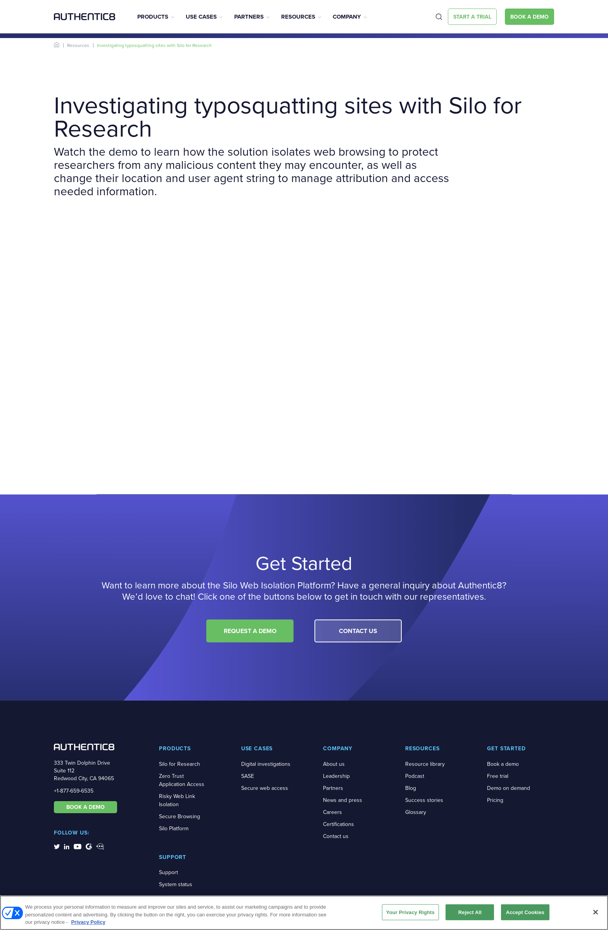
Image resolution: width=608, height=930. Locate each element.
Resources (298, 16)
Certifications (338, 824)
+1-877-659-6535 (73, 791)
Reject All (470, 912)
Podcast (414, 776)
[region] (304, 912)
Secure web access (264, 788)
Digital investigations (265, 764)
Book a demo (503, 764)
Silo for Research (179, 764)
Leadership (336, 776)
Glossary (415, 812)
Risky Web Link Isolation (177, 800)
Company (347, 16)
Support (168, 872)
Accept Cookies (525, 912)
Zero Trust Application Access (181, 780)
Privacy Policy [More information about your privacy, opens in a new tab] (88, 922)
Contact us (336, 836)
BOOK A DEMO (85, 807)
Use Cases (201, 16)
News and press (342, 800)
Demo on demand (508, 788)
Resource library (425, 764)
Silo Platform (173, 828)
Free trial (497, 776)
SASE (247, 776)
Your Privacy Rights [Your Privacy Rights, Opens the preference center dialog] (410, 912)
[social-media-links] (57, 846)
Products (152, 16)
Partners (249, 16)
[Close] (595, 912)
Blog (410, 788)
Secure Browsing (179, 816)
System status (175, 884)
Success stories (424, 800)
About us (334, 764)
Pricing (495, 800)
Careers (332, 812)
